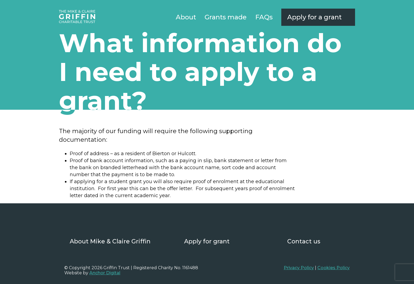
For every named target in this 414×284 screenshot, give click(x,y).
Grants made (226, 17)
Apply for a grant (314, 17)
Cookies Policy (333, 267)
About (186, 17)
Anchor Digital (104, 272)
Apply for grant (207, 241)
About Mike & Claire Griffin (110, 241)
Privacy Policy (299, 267)
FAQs (264, 17)
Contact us (303, 241)
